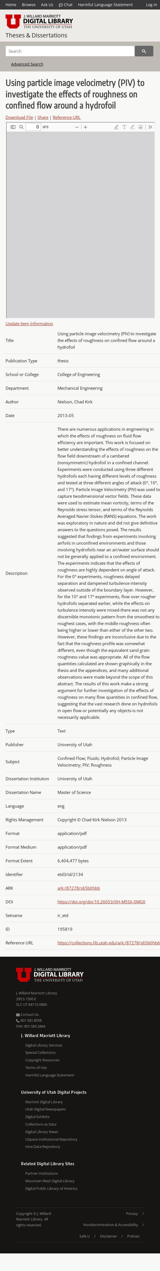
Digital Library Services (43, 1045)
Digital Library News (41, 1131)
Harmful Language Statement (105, 4)
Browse (29, 4)
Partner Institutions (41, 1173)
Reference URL (67, 117)
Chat (65, 5)
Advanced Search (27, 64)
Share (43, 117)
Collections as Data (40, 1124)
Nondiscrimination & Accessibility (110, 1224)
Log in (151, 4)
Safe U (84, 1236)
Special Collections (40, 1052)
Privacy (132, 1213)
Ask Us (47, 4)
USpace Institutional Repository (51, 1139)
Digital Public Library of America (51, 1188)
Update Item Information (29, 323)
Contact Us (27, 1014)
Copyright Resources (42, 1059)
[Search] (70, 51)
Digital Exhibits (37, 1116)
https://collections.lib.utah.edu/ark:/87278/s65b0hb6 (109, 943)
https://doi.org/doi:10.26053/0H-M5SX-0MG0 (101, 901)
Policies (133, 1236)
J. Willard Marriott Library (36, 992)
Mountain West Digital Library (49, 1180)
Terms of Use (36, 1067)
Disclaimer (108, 1236)
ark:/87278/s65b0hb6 (79, 888)
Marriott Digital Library (44, 1101)
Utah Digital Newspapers (45, 1109)
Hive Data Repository (42, 1146)
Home (11, 4)
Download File (19, 117)
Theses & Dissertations (36, 35)
